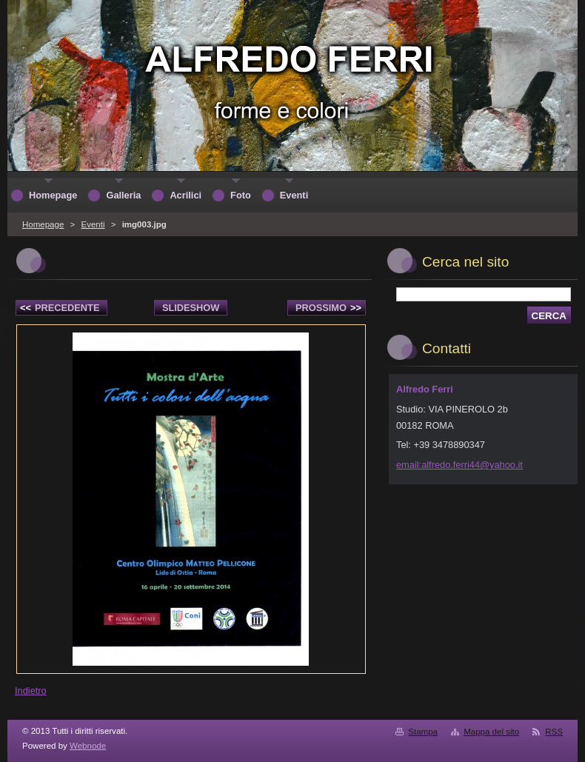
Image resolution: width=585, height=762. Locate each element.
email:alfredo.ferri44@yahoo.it (459, 464)
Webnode (88, 745)
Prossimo (328, 307)
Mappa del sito (491, 731)
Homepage (43, 224)
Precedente (59, 307)
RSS (554, 731)
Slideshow (191, 307)
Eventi (92, 224)
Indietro (31, 690)
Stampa (423, 731)
